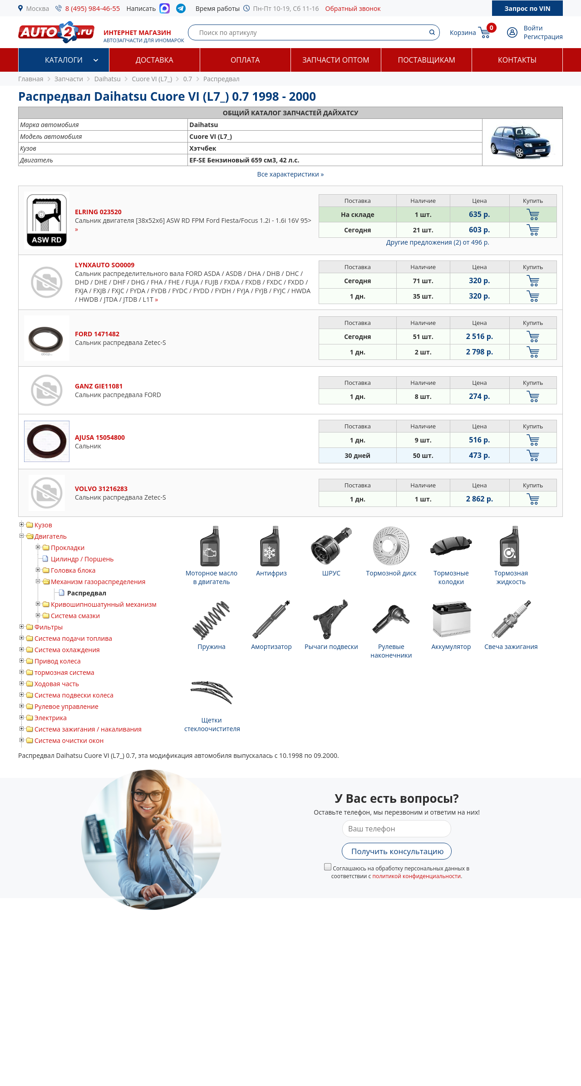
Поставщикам (426, 60)
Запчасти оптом (335, 60)
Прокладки (67, 547)
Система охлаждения (67, 649)
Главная (31, 78)
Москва (37, 8)
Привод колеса (57, 661)
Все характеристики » (290, 174)
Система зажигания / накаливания (88, 729)
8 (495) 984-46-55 (92, 8)
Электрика (50, 717)
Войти (533, 28)
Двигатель (50, 536)
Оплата (245, 60)
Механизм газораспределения (98, 581)
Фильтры (48, 627)
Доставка (154, 60)
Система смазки (75, 615)
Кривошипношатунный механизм (104, 604)
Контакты (517, 60)
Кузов (43, 525)
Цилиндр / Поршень (82, 559)
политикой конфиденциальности (416, 876)
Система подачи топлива (73, 638)
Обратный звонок (353, 8)
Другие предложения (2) (437, 242)
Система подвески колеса (73, 695)
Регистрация (543, 36)
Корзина (463, 32)
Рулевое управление (66, 706)
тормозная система (64, 672)
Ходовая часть (56, 683)
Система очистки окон (68, 740)
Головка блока (73, 570)
